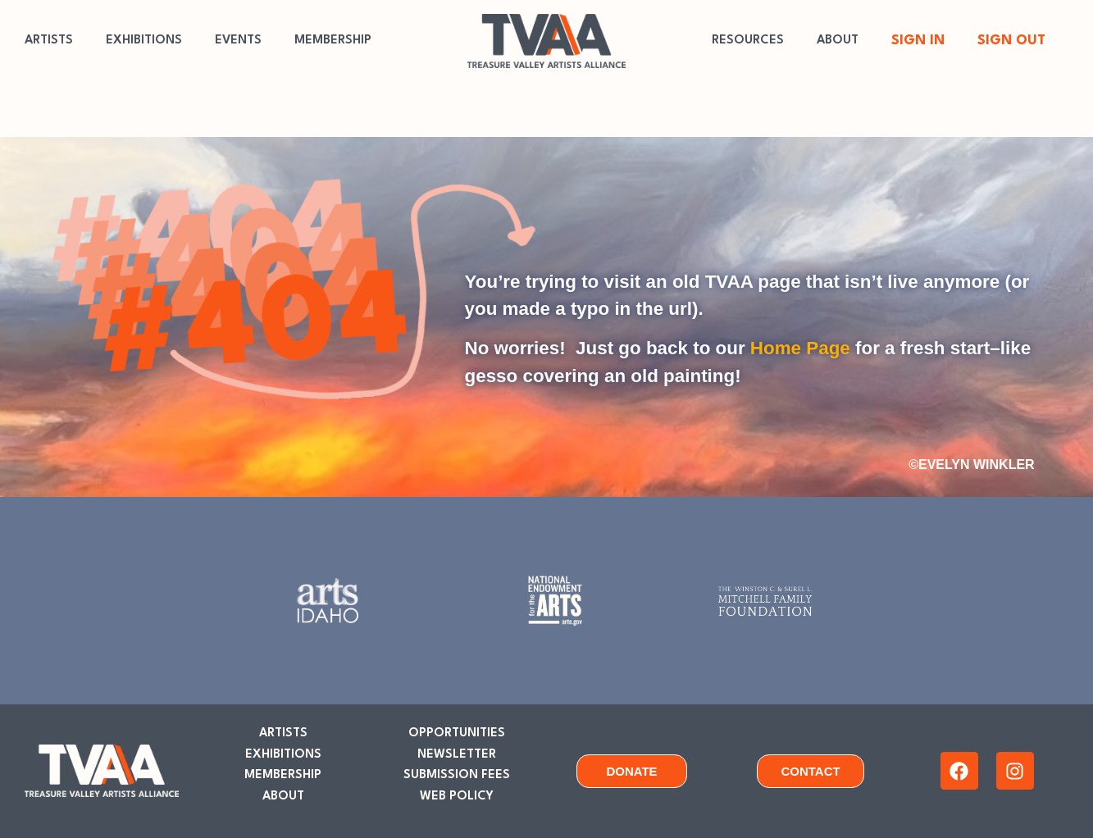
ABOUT (837, 40)
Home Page (800, 348)
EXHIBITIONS (144, 40)
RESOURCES (748, 40)
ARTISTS (49, 40)
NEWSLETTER (456, 755)
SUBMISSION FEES (456, 775)
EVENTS (238, 40)
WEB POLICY (457, 796)
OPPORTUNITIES (456, 733)
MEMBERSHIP (332, 40)
